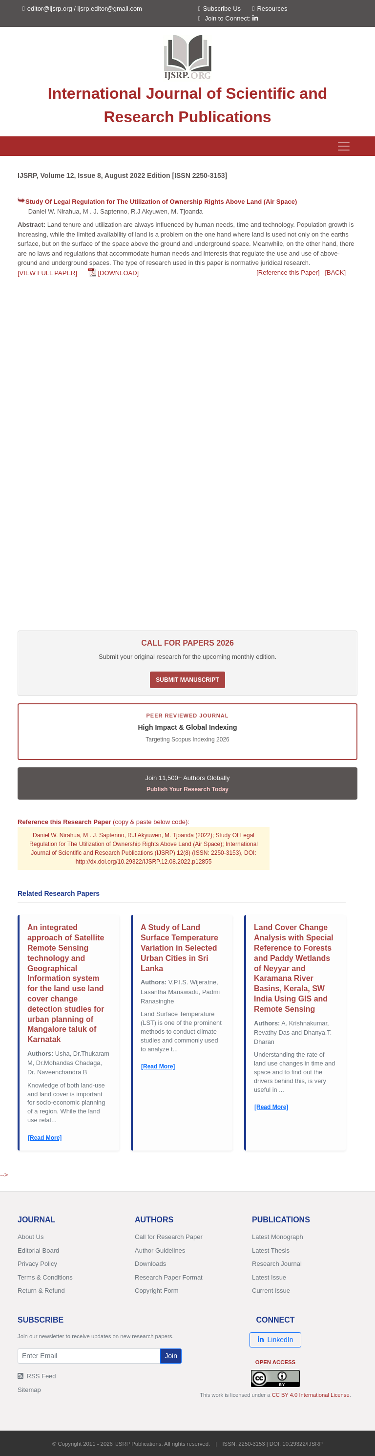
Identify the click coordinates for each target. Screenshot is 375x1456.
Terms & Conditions (45, 1277)
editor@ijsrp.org (49, 8)
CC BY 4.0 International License (311, 1395)
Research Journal (277, 1263)
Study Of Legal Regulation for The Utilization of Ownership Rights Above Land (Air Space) (161, 201)
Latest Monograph (277, 1236)
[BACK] (335, 272)
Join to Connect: (231, 18)
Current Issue (271, 1290)
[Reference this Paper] (287, 272)
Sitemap (29, 1389)
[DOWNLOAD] (118, 273)
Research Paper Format (169, 1277)
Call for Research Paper (169, 1236)
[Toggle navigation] (343, 146)
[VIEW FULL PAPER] (47, 273)
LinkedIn (275, 1340)
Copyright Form (157, 1290)
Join (171, 1356)
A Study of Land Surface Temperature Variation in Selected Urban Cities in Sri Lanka (179, 947)
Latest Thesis (271, 1250)
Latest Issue (269, 1277)
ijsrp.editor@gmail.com (110, 8)
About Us (30, 1236)
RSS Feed (37, 1376)
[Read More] (45, 1137)
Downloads (150, 1263)
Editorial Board (38, 1250)
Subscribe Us (219, 8)
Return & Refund (41, 1290)
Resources (270, 8)
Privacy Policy (37, 1263)
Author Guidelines (160, 1250)
